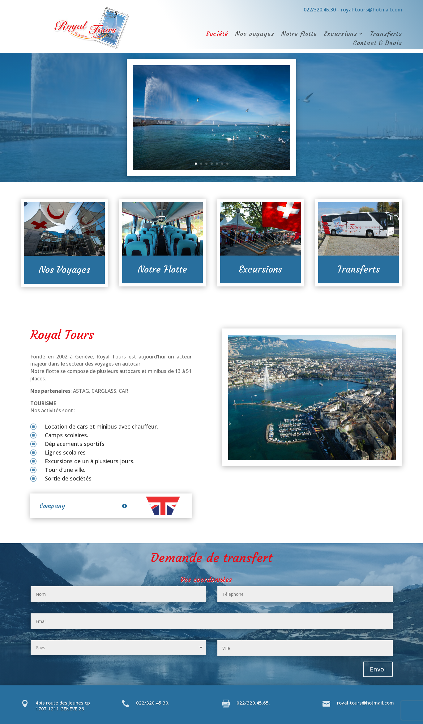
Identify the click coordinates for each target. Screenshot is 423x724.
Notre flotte (299, 34)
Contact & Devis (377, 44)
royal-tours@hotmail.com (371, 9)
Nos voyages (254, 34)
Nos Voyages (64, 269)
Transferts (386, 34)
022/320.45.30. (152, 703)
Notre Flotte (162, 269)
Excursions (340, 34)
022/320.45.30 (319, 9)
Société (217, 34)
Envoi (378, 669)
